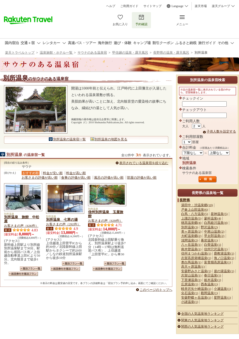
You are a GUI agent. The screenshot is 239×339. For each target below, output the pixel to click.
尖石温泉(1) (189, 293)
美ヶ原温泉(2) (191, 231)
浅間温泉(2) (189, 240)
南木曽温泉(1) (191, 249)
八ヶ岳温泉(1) (191, 244)
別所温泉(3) (189, 227)
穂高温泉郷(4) (191, 223)
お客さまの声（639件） (105, 221)
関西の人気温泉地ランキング (202, 326)
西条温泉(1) (209, 284)
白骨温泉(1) (212, 244)
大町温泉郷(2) (191, 236)
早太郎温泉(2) (214, 236)
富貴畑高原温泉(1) (217, 262)
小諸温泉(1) (189, 302)
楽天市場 (201, 6)
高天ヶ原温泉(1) (193, 266)
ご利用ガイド (129, 6)
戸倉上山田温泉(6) (194, 209)
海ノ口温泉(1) (224, 258)
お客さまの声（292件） (63, 224)
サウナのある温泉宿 (92, 52)
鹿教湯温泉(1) (224, 253)
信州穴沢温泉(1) (215, 249)
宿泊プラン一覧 (31, 268)
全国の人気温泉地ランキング (202, 314)
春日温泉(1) (212, 275)
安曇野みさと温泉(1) (196, 271)
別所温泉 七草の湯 (62, 220)
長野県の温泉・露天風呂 (171, 52)
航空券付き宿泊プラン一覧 (23, 274)
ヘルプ (110, 6)
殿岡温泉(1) (209, 293)
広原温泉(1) (189, 284)
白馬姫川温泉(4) (215, 223)
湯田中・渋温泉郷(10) (197, 205)
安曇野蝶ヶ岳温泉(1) (196, 297)
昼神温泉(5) (219, 214)
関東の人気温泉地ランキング (202, 320)
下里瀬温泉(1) (191, 280)
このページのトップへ (156, 290)
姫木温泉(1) (212, 280)
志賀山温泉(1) (191, 275)
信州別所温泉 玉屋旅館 (105, 214)
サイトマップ (152, 6)
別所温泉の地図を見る (111, 139)
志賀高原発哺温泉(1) (196, 258)
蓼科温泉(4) (212, 218)
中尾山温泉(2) (214, 231)
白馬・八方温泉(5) (194, 214)
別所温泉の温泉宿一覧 (69, 139)
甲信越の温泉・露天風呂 (130, 52)
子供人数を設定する (221, 131)
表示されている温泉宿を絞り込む (143, 163)
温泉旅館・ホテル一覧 (56, 52)
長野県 (184, 200)
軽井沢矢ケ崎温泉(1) (196, 289)
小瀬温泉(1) (222, 289)
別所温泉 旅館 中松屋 (21, 219)
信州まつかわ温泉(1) (196, 253)
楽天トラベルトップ (19, 52)
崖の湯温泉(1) (224, 271)
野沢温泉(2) (209, 227)
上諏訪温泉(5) (191, 218)
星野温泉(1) (222, 297)
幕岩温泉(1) (209, 240)
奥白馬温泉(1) (191, 262)
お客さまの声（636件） (21, 226)
